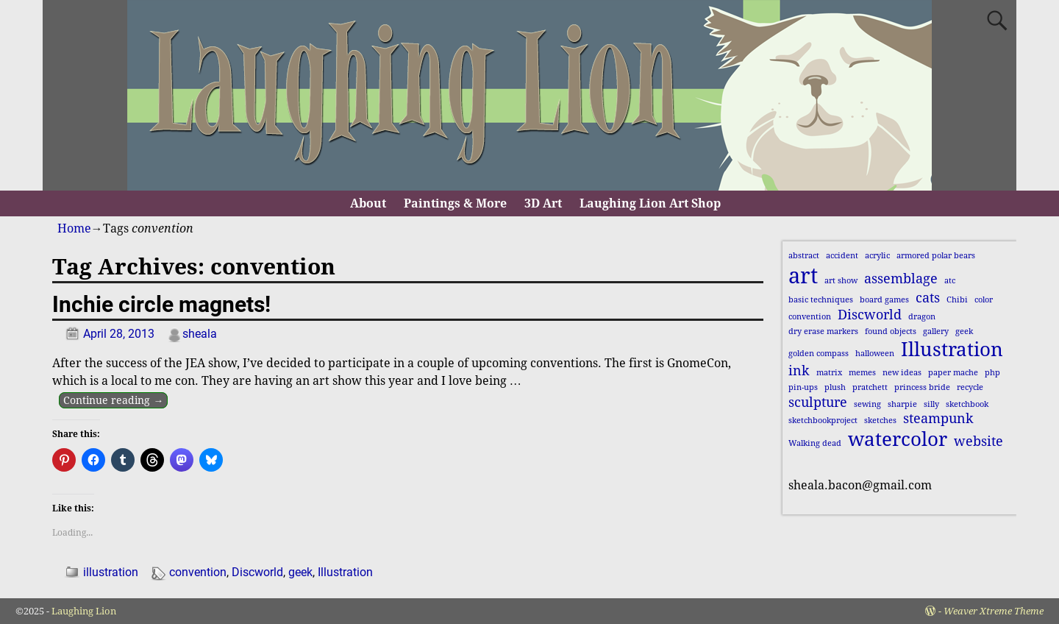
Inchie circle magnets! (161, 304)
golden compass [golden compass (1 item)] (818, 353)
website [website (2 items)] (978, 441)
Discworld (257, 572)
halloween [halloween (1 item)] (874, 353)
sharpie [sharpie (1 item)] (902, 404)
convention (198, 572)
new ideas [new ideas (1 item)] (902, 372)
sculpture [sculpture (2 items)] (817, 402)
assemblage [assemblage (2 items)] (901, 279)
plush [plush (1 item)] (835, 387)
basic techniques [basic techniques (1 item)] (820, 300)
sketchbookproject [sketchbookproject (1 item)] (822, 420)
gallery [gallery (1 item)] (936, 331)
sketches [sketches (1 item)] (880, 420)
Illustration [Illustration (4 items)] (952, 349)
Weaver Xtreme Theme (994, 611)
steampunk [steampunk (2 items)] (938, 418)
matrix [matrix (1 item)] (829, 372)
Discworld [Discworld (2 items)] (870, 315)
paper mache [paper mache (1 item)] (953, 372)
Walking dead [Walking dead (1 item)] (814, 443)
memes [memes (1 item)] (862, 372)
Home (74, 228)
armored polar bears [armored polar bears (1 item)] (935, 255)
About (368, 203)
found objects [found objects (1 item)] (890, 331)
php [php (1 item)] (992, 372)
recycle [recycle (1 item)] (970, 387)
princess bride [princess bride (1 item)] (922, 387)
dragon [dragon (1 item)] (921, 317)
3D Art (543, 203)
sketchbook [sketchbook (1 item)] (967, 404)
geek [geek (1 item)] (964, 331)
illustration (110, 572)
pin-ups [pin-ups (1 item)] (803, 387)
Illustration (345, 572)
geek (300, 572)
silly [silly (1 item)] (931, 404)
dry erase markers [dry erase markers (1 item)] (823, 331)
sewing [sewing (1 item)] (867, 404)
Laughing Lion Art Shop (650, 203)
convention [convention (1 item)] (809, 317)
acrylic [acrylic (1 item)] (877, 255)
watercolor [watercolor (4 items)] (897, 439)
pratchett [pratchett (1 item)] (870, 387)
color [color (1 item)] (983, 300)
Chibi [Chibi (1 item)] (957, 300)
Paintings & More (455, 203)
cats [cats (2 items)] (928, 298)
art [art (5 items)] (803, 275)
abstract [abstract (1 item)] (803, 255)
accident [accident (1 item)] (842, 255)
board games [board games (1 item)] (884, 300)
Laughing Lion (83, 611)
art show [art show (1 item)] (840, 281)
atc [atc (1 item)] (949, 281)
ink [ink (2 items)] (799, 371)
